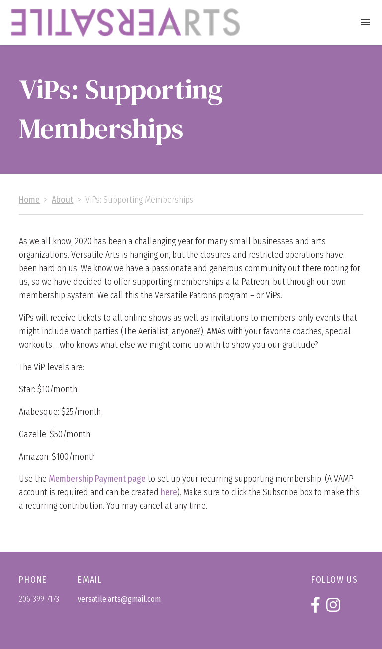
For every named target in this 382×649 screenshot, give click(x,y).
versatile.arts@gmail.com (119, 599)
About (62, 200)
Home (29, 200)
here (169, 492)
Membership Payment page (97, 479)
